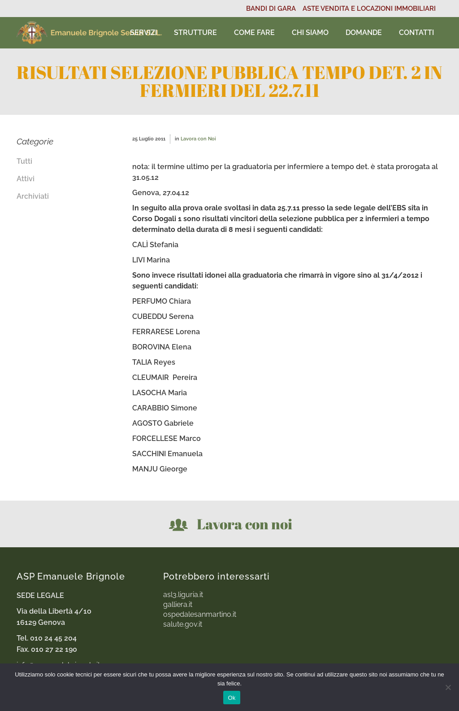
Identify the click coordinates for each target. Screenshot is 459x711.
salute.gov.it (182, 624)
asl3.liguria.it (183, 595)
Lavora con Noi (198, 139)
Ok (231, 697)
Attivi (26, 178)
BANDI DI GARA (271, 8)
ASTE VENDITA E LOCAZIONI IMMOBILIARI (369, 8)
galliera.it (177, 605)
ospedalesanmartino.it (199, 615)
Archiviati (33, 196)
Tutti (24, 161)
